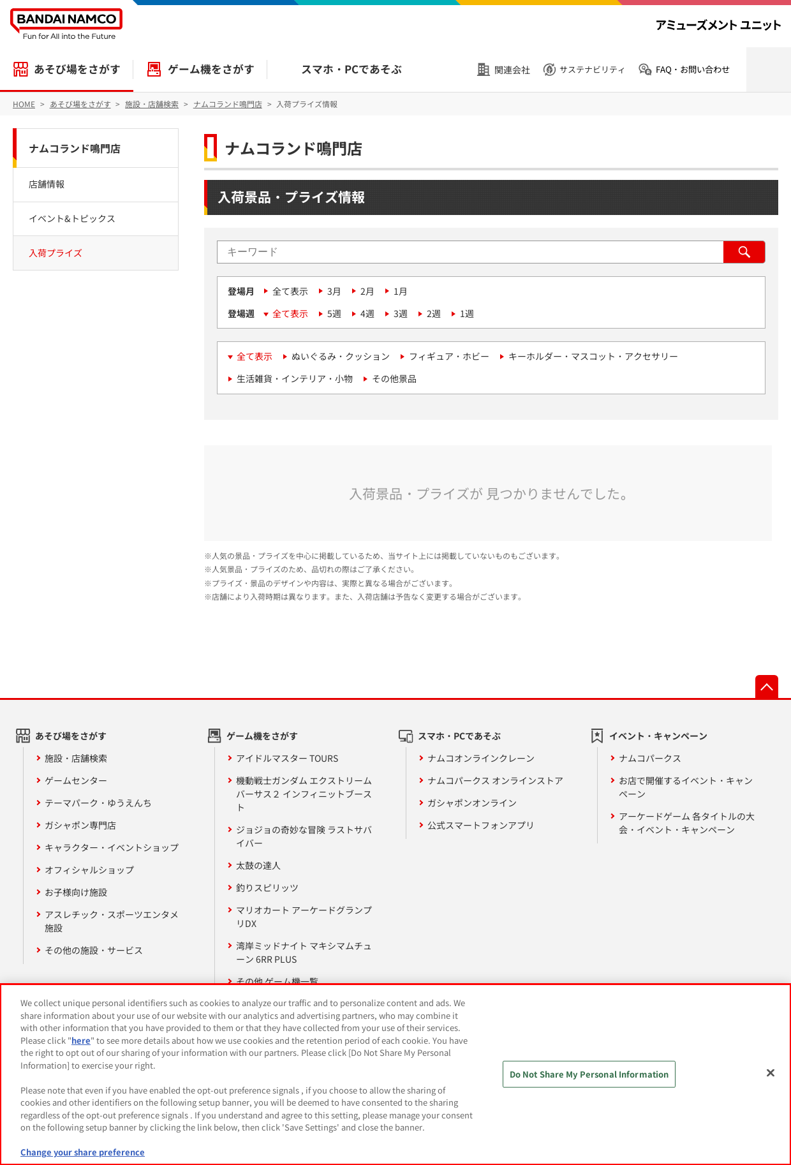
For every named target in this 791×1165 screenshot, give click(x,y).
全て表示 (290, 291)
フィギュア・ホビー (449, 356)
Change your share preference (82, 1152)
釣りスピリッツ (267, 887)
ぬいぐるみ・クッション (341, 356)
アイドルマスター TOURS (287, 758)
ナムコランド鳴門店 (75, 148)
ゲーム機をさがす (211, 69)
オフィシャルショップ (89, 869)
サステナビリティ (592, 69)
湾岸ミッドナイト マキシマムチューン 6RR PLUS (304, 952)
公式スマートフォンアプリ (481, 825)
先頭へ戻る (766, 686)
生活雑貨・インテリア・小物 (295, 378)
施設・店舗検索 (76, 758)
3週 (401, 313)
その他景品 (394, 378)
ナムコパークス (650, 758)
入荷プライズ (55, 252)
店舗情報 (46, 183)
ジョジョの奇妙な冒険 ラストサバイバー (304, 836)
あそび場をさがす (77, 69)
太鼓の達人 (258, 865)
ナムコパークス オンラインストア (495, 780)
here (81, 1040)
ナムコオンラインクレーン (481, 758)
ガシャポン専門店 (80, 825)
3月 (334, 291)
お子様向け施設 (76, 892)
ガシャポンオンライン (472, 802)
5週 (334, 313)
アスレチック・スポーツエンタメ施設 (112, 921)
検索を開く (768, 69)
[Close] (771, 1073)
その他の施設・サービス (94, 950)
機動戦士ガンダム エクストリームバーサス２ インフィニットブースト (304, 793)
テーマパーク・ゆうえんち (98, 802)
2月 (367, 291)
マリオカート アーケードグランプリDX (304, 916)
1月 (401, 291)
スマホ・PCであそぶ (351, 69)
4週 (367, 313)
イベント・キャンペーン (658, 735)
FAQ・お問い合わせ (693, 69)
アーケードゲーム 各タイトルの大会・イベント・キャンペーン (687, 823)
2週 (434, 313)
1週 (467, 313)
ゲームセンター (76, 780)
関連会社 (512, 69)
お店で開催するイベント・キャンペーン (686, 787)
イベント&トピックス (72, 218)
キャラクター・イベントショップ (112, 847)
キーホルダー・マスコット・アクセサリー (593, 356)
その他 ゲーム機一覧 (277, 981)
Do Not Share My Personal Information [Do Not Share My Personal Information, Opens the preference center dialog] (589, 1074)
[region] (395, 1074)
